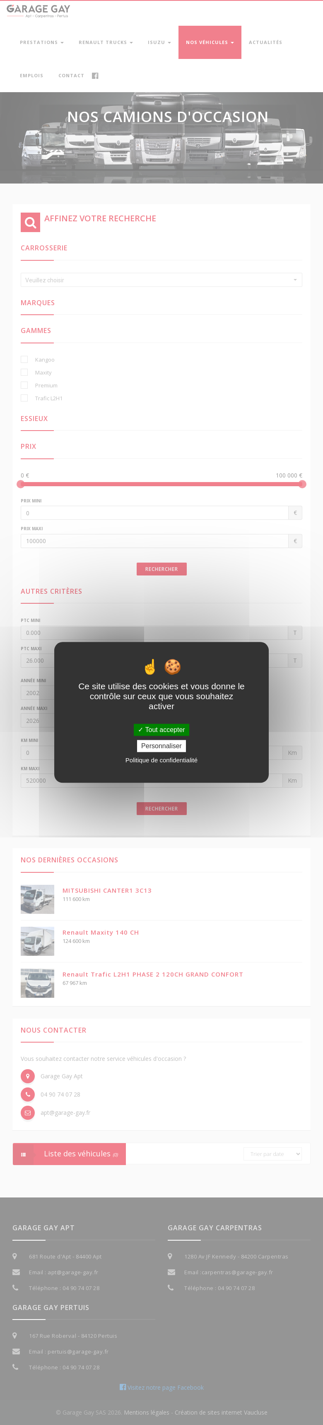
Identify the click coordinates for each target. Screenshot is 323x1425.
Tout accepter (161, 729)
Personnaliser (161, 746)
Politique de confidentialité (161, 760)
